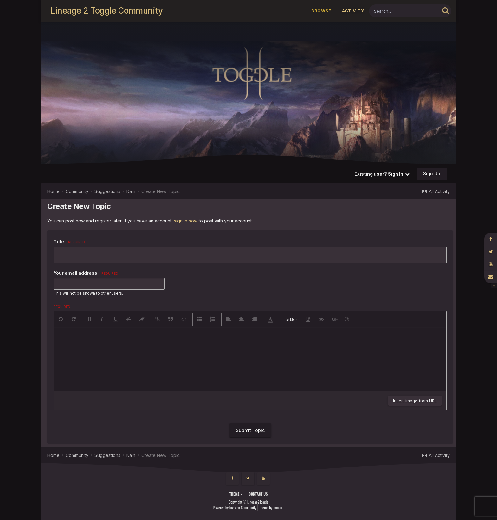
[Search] (404, 10)
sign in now (185, 220)
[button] (61, 319)
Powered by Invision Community (234, 507)
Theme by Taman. (271, 507)
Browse (321, 10)
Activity (353, 10)
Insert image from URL (415, 400)
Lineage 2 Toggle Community (106, 11)
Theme (235, 494)
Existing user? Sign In (382, 174)
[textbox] (250, 359)
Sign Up (431, 173)
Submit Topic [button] (250, 430)
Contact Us (258, 494)
